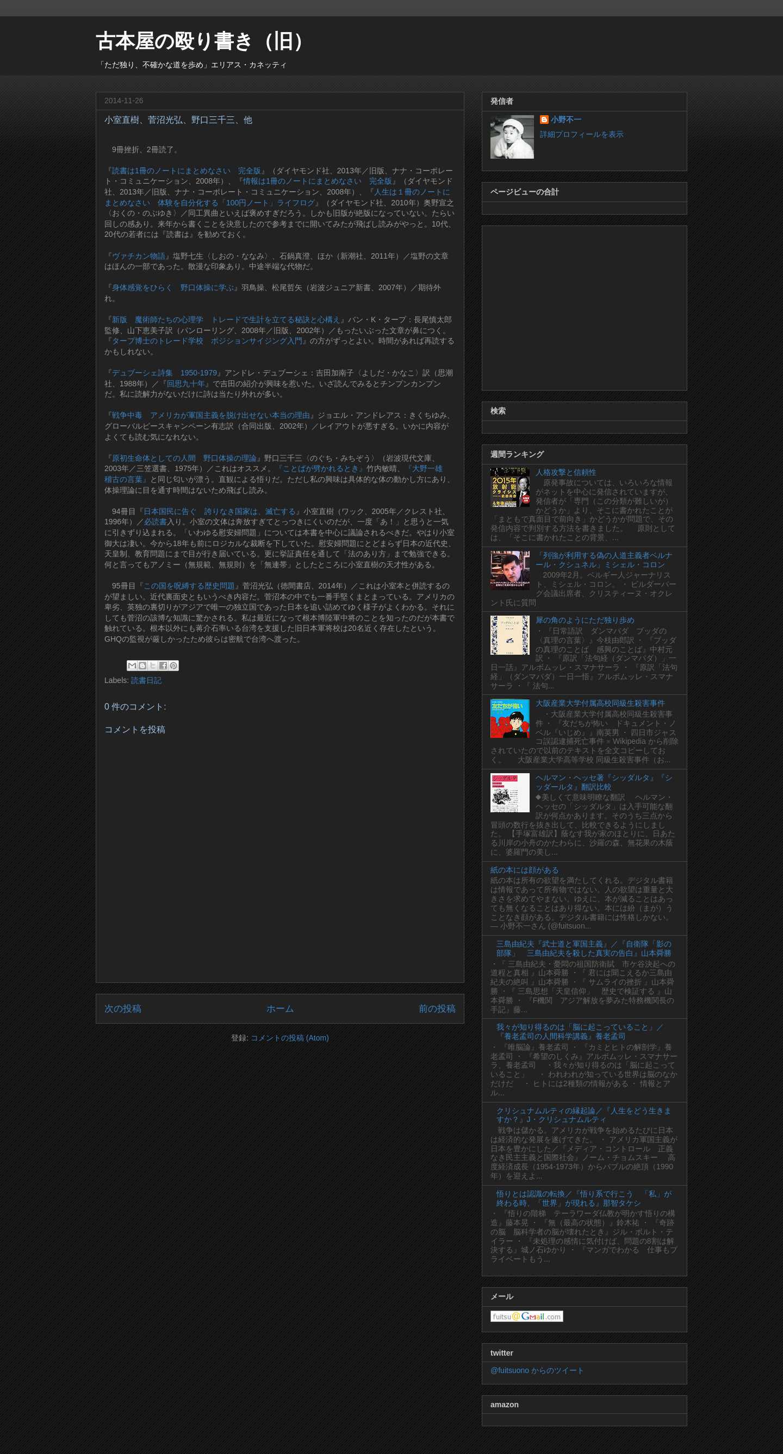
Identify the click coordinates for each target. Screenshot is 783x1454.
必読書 (155, 521)
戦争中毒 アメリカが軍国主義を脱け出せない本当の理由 (211, 415)
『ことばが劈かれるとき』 (320, 468)
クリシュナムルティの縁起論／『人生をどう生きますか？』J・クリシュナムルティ (584, 1115)
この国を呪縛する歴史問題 (189, 585)
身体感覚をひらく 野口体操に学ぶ (173, 287)
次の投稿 (122, 1009)
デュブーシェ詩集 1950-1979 (164, 372)
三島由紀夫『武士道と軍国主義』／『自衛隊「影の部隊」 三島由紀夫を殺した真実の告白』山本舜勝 (584, 948)
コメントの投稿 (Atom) (290, 1037)
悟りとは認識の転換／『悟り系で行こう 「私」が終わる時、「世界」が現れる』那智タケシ (584, 1198)
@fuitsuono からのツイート (537, 1370)
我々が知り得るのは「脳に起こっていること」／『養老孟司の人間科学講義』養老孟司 (580, 1032)
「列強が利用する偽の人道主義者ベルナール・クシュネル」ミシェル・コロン (604, 560)
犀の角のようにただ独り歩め (585, 620)
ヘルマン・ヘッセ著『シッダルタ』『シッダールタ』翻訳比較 (604, 782)
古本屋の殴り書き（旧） (204, 41)
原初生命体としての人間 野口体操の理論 (184, 458)
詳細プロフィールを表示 (582, 134)
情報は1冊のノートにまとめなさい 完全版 (317, 181)
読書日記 (146, 680)
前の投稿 (437, 1009)
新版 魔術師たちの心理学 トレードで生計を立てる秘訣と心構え (226, 319)
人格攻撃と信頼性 (566, 472)
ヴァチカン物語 (138, 256)
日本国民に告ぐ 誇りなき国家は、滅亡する (220, 511)
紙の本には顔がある (524, 870)
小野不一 (566, 119)
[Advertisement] (584, 306)
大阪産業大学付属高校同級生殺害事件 (600, 703)
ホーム (280, 1009)
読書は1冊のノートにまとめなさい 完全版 (186, 170)
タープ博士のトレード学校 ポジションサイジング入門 (207, 340)
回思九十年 (186, 383)
